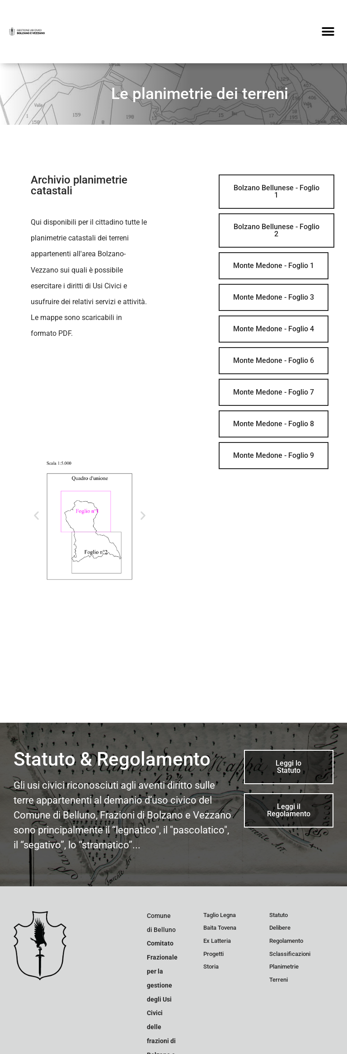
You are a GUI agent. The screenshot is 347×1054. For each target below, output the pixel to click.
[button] (328, 32)
